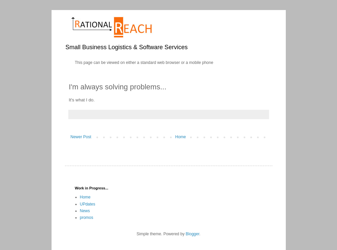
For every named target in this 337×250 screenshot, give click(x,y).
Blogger (192, 234)
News (85, 211)
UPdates (87, 204)
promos (86, 217)
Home (180, 137)
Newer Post (81, 137)
